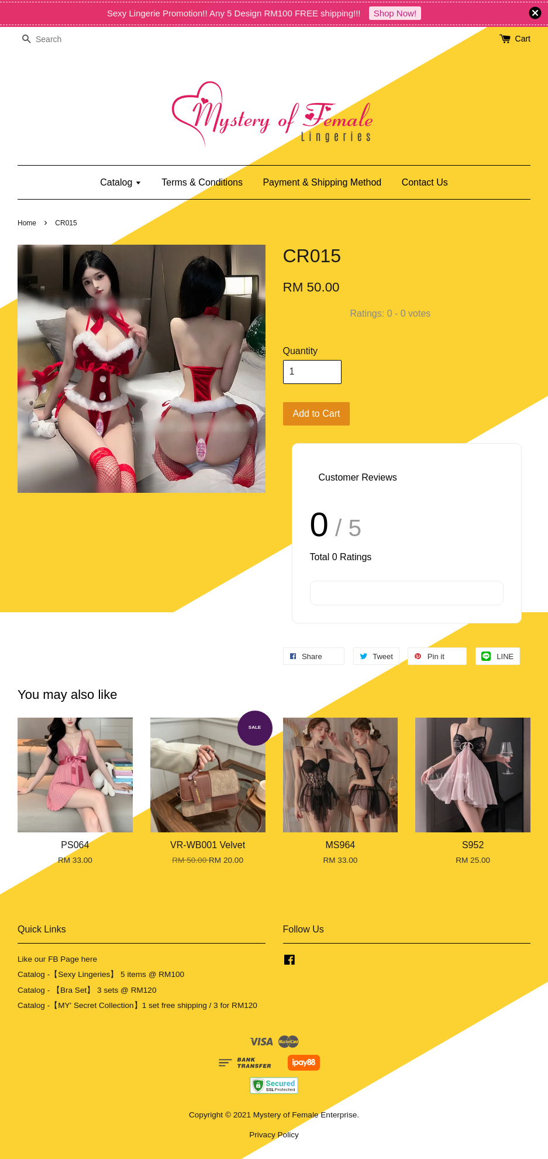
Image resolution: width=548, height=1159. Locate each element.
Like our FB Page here (57, 959)
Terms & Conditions (202, 182)
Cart (522, 38)
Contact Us (425, 182)
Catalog (121, 182)
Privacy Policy (274, 1134)
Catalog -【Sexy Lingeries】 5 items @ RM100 (101, 974)
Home (27, 223)
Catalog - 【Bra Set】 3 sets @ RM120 (87, 990)
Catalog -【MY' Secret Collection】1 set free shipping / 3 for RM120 (137, 1005)
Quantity (300, 351)
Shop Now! (395, 13)
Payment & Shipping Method (322, 182)
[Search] (53, 39)
